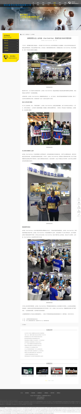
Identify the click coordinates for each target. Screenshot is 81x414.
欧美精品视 (15, 410)
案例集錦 (38, 3)
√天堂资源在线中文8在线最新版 (11, 407)
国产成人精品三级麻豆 (30, 413)
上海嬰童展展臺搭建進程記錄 (31, 319)
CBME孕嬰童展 (45, 45)
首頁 (23, 34)
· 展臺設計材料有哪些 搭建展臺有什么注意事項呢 (33, 350)
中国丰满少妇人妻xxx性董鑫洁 (48, 413)
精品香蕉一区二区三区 (12, 413)
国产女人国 (71, 409)
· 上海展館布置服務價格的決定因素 (31, 354)
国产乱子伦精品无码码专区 (7, 410)
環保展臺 (43, 3)
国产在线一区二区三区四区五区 (23, 407)
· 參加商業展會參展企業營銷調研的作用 (32, 338)
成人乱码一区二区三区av (33, 411)
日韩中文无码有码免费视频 (53, 409)
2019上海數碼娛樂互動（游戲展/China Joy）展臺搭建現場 (37, 320)
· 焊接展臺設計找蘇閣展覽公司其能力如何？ (32, 341)
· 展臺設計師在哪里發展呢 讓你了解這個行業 (33, 352)
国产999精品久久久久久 (32, 410)
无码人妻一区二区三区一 (18, 409)
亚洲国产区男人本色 (74, 407)
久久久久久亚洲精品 (62, 411)
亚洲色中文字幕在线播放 (67, 410)
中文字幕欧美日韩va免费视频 (6, 411)
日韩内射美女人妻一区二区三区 (53, 411)
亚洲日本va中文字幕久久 (42, 407)
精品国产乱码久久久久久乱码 (57, 407)
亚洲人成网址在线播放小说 (58, 410)
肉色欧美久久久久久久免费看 (22, 410)
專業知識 (6, 48)
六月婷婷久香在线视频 (66, 407)
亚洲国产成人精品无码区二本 (63, 409)
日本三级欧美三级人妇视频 (27, 409)
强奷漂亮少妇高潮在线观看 (43, 411)
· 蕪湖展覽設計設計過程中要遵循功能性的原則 (33, 336)
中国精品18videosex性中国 (21, 413)
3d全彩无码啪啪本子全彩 (16, 411)
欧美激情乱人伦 (11, 409)
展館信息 (6, 43)
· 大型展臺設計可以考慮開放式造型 (31, 347)
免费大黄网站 (49, 407)
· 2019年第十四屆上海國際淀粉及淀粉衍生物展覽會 (34, 333)
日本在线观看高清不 (44, 409)
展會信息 (6, 40)
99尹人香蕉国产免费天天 (33, 407)
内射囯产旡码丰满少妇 (49, 410)
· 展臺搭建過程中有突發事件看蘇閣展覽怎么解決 (33, 356)
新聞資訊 (55, 3)
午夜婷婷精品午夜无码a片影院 (72, 411)
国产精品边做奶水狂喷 (25, 411)
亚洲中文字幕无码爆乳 (37, 409)
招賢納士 (65, 3)
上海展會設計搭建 (57, 375)
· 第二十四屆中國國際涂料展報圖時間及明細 (32, 343)
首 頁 (33, 3)
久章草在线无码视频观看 (38, 413)
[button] (46, 380)
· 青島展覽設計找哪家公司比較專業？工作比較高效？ (34, 340)
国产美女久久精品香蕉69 (40, 410)
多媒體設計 (49, 3)
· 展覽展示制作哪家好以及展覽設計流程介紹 (32, 345)
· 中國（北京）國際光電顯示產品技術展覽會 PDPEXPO (35, 334)
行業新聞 (6, 50)
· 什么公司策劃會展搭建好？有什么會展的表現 (33, 349)
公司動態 (32, 34)
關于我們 (60, 3)
